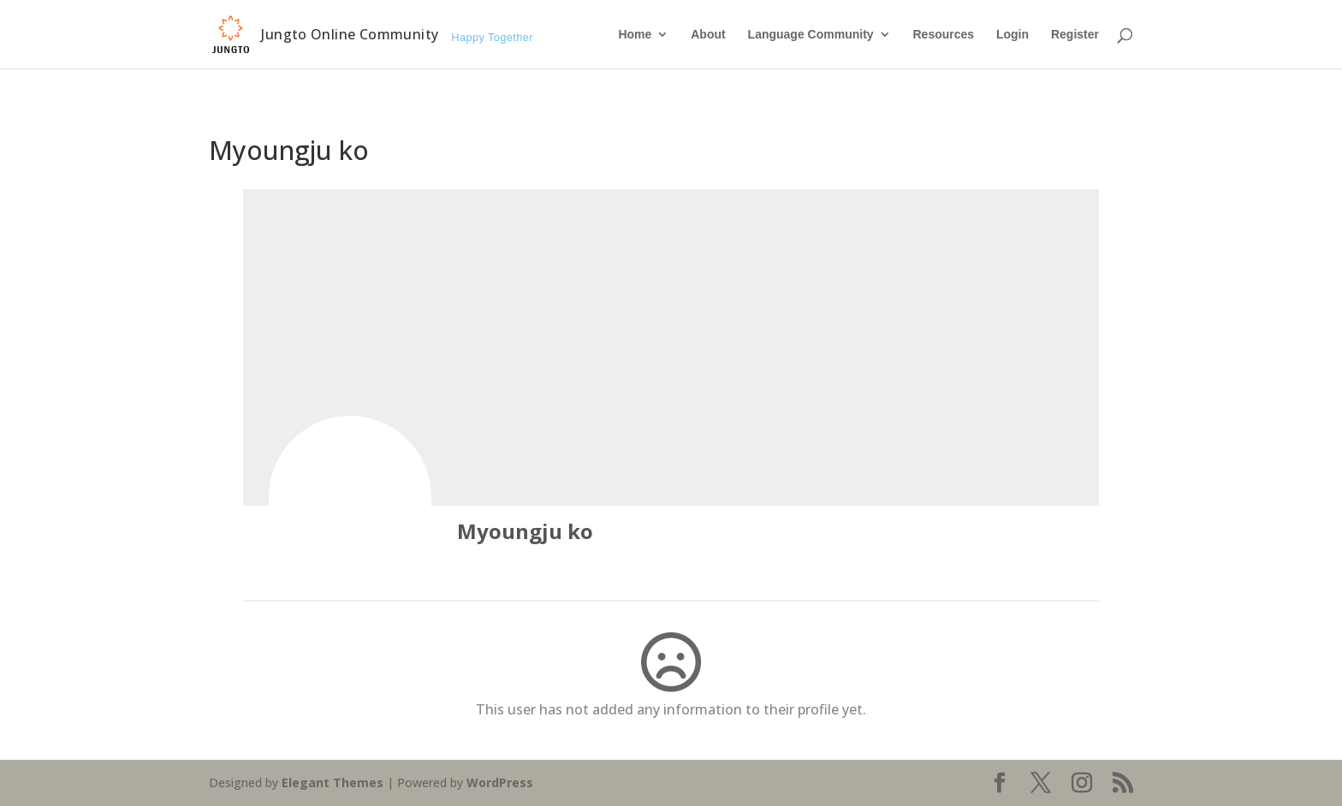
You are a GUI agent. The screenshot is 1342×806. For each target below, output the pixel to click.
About (708, 34)
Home (634, 34)
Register (1075, 34)
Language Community (811, 34)
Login (1012, 34)
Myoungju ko (525, 531)
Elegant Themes (332, 782)
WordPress (499, 782)
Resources (943, 34)
